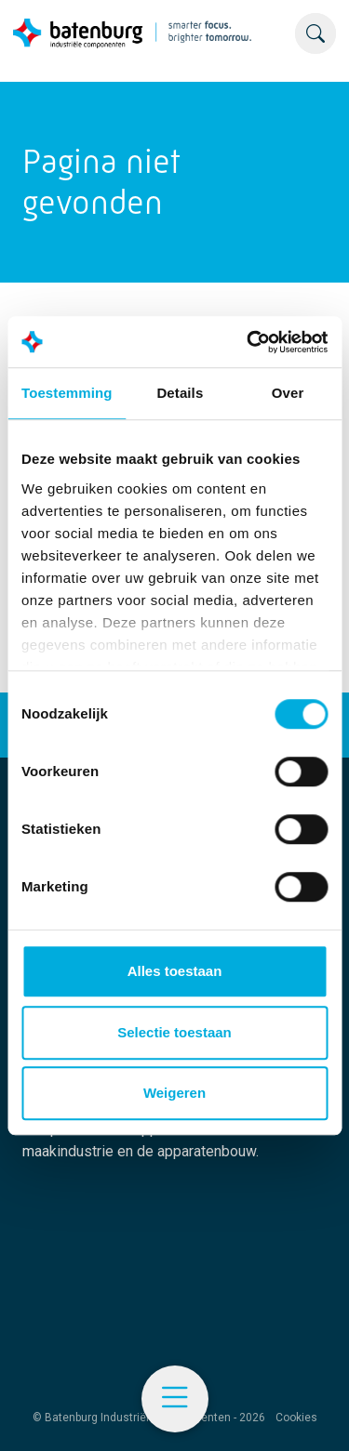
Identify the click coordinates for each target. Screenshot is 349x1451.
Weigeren (174, 1093)
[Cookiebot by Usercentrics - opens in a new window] (248, 342)
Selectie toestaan (174, 1032)
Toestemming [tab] (67, 393)
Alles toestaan (175, 971)
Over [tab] (288, 393)
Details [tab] (179, 393)
